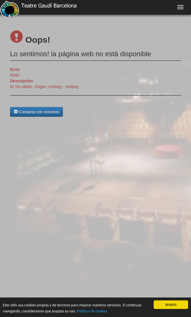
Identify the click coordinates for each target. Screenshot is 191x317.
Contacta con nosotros (36, 112)
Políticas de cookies (92, 311)
